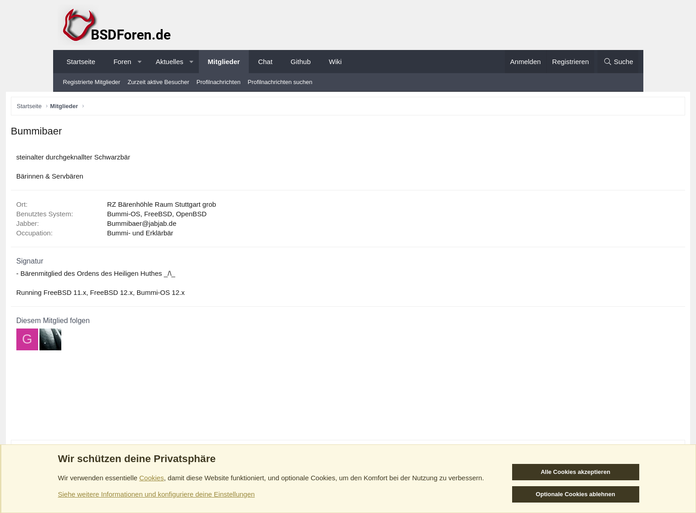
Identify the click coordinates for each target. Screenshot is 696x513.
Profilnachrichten (219, 82)
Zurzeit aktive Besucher (158, 82)
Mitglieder (224, 61)
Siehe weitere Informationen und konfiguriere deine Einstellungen (156, 494)
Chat (265, 61)
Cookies (151, 478)
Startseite (81, 61)
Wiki (335, 61)
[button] (140, 61)
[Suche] (617, 61)
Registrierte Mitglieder (91, 82)
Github (301, 61)
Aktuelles (169, 61)
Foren (122, 61)
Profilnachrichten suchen (280, 82)
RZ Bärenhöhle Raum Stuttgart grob (210, 206)
